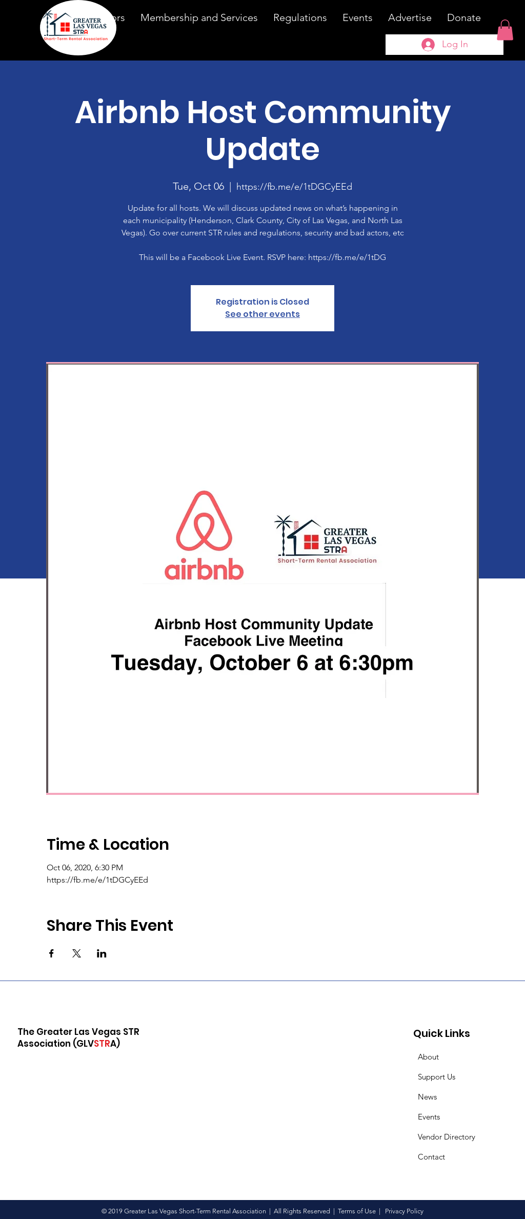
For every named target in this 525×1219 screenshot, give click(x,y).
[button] (505, 30)
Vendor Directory (446, 1137)
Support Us (436, 1077)
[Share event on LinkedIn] (102, 953)
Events (429, 1117)
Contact (431, 1157)
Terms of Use (357, 1211)
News (427, 1097)
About (428, 1057)
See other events (262, 314)
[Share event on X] (77, 953)
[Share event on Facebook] (51, 953)
